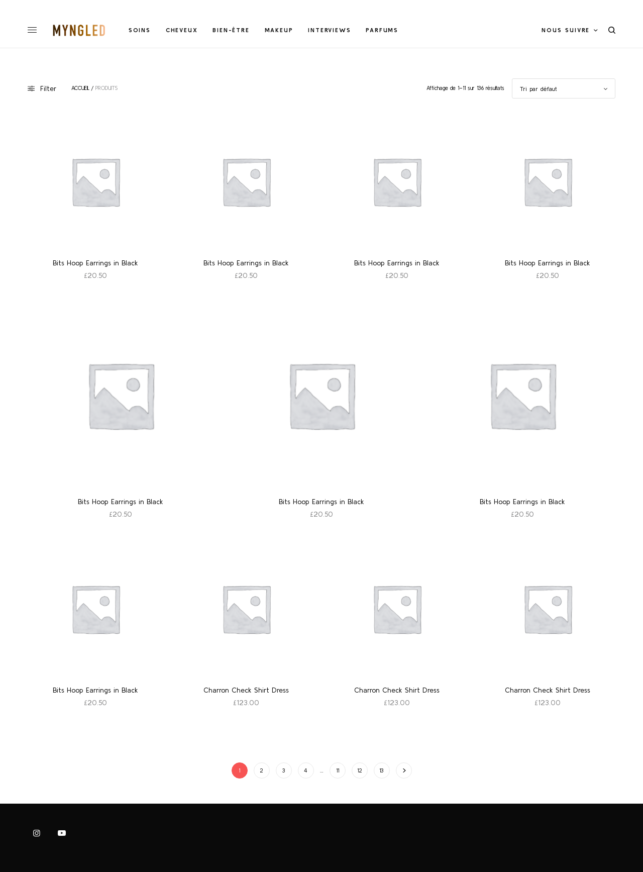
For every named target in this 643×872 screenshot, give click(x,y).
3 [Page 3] (283, 770)
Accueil (80, 88)
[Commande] (563, 88)
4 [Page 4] (305, 770)
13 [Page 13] (381, 770)
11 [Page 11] (337, 770)
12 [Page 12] (359, 770)
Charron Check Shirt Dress (246, 690)
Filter (42, 88)
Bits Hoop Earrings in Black (95, 263)
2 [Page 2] (261, 770)
